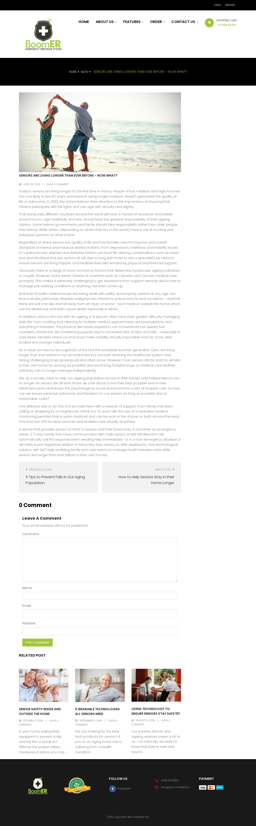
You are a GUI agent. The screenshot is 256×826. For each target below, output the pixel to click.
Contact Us (184, 21)
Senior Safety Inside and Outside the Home (40, 711)
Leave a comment (57, 184)
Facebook (120, 788)
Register (230, 5)
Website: (29, 623)
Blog (84, 72)
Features (133, 21)
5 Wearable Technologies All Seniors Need (97, 711)
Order (157, 21)
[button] (219, 23)
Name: (27, 588)
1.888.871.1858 (169, 780)
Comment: (31, 534)
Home (84, 21)
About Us (106, 21)
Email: (26, 605)
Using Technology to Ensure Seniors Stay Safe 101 (155, 711)
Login (217, 5)
